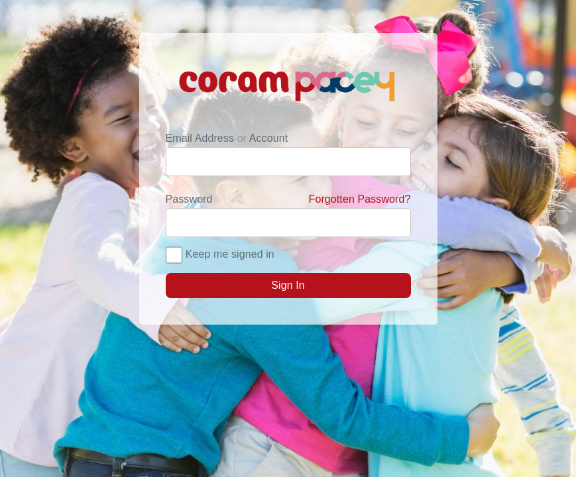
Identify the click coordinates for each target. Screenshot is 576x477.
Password (288, 199)
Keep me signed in (230, 254)
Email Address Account (227, 138)
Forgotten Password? (360, 199)
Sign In (288, 285)
